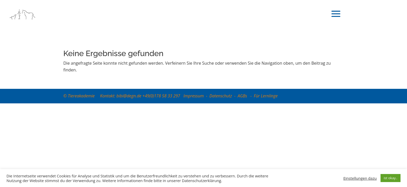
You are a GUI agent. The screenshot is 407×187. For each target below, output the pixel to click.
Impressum (193, 96)
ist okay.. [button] (390, 178)
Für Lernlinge (266, 96)
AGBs (243, 96)
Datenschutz (220, 96)
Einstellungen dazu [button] (360, 178)
